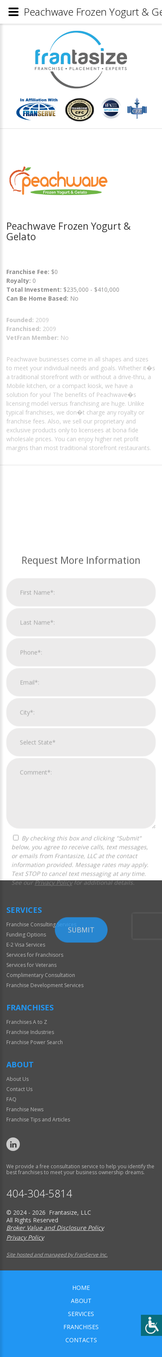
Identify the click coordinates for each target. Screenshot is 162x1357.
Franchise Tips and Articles (38, 1119)
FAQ (11, 1099)
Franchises (81, 1327)
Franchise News (24, 1109)
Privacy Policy (53, 1036)
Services (81, 1314)
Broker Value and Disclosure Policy (55, 1228)
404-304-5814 (39, 1193)
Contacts (81, 1340)
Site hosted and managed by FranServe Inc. (57, 1254)
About (81, 1301)
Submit (81, 1083)
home (81, 1288)
